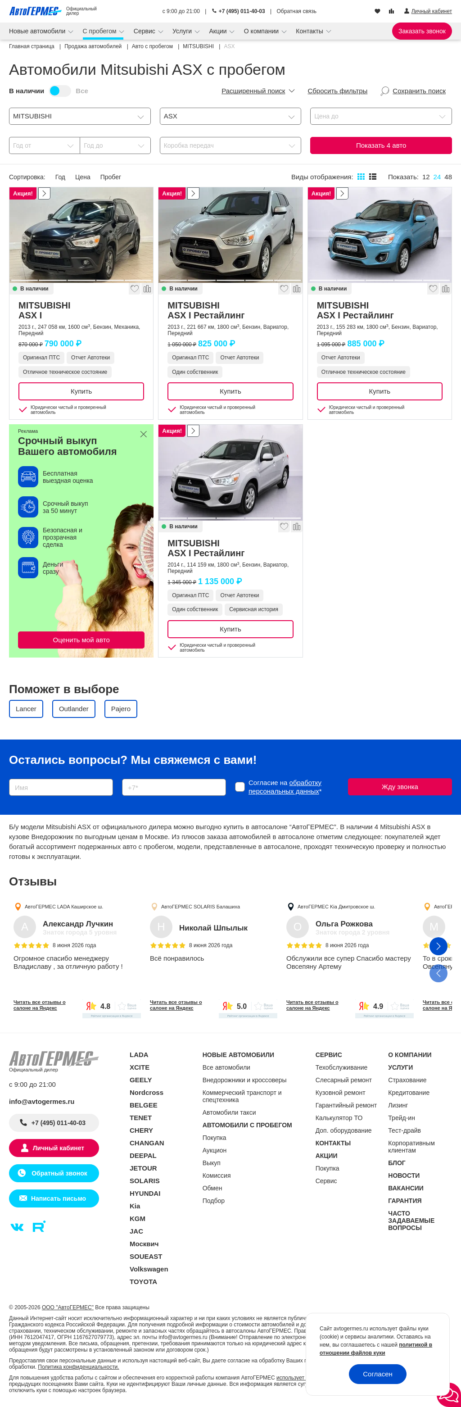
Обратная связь (296, 11)
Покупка (214, 1137)
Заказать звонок (422, 31)
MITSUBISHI (81, 310)
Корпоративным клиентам (411, 1146)
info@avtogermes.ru (42, 1101)
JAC (136, 1231)
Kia (135, 1206)
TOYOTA (143, 1281)
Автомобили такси (229, 1112)
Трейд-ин (401, 1117)
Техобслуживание (342, 1067)
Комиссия (217, 1175)
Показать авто (381, 145)
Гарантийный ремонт (346, 1105)
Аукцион (215, 1150)
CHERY (141, 1130)
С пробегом (100, 31)
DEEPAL (143, 1155)
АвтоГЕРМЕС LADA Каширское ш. (64, 906)
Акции (218, 31)
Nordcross (146, 1092)
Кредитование (408, 1092)
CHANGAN (147, 1143)
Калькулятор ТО (339, 1117)
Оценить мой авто (81, 640)
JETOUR (143, 1168)
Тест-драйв (404, 1130)
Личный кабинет (58, 1148)
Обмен (212, 1188)
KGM (137, 1218)
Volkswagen (149, 1269)
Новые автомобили (38, 31)
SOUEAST (146, 1256)
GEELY (141, 1080)
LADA (139, 1054)
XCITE (139, 1067)
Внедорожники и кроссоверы (245, 1080)
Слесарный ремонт (344, 1080)
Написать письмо (58, 1198)
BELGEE (144, 1105)
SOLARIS (145, 1181)
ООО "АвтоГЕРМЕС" (68, 1307)
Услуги (183, 31)
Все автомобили (226, 1067)
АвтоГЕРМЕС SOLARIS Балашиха (200, 906)
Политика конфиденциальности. (78, 1367)
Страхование (407, 1080)
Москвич (144, 1244)
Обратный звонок (58, 1173)
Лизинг (398, 1105)
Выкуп (212, 1162)
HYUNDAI (145, 1193)
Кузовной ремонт (341, 1092)
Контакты (310, 31)
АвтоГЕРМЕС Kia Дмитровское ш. (336, 906)
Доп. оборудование (344, 1130)
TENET (141, 1117)
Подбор (214, 1200)
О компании (262, 31)
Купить (81, 391)
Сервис (145, 31)
